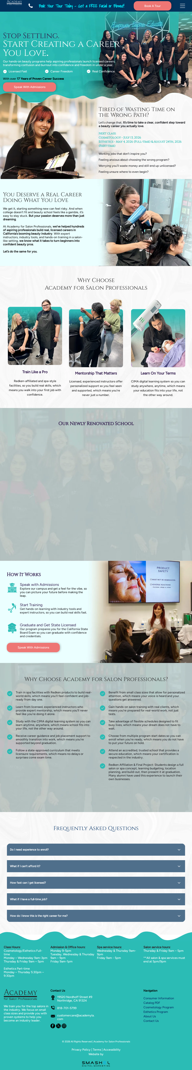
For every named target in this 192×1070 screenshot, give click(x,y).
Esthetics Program (155, 1012)
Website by (96, 1054)
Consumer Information (158, 998)
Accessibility (112, 1049)
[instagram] (64, 1026)
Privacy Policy (81, 1049)
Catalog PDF (151, 1003)
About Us (149, 1016)
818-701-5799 (66, 1008)
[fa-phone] (30, 10)
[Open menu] (182, 6)
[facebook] (52, 1026)
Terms (97, 1049)
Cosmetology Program (158, 1007)
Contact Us (151, 1021)
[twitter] (58, 1026)
